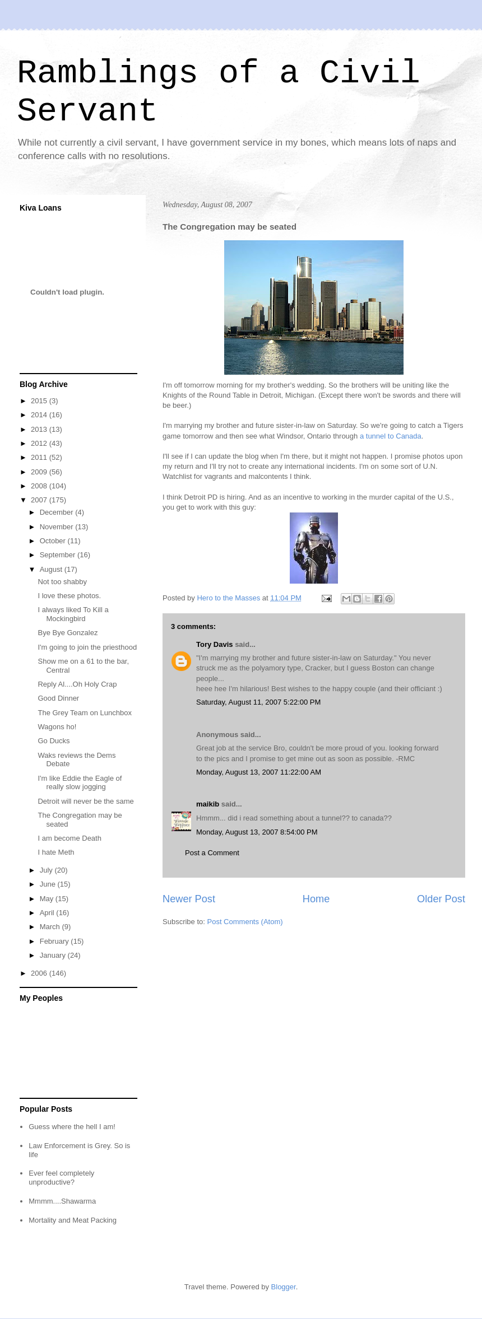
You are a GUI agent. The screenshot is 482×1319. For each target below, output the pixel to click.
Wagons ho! (57, 727)
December (58, 512)
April (48, 912)
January (54, 955)
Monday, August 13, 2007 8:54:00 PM (257, 832)
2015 (40, 401)
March (51, 926)
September (58, 555)
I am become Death (69, 838)
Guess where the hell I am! (72, 1126)
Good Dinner (58, 698)
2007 (40, 500)
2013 (40, 429)
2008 (40, 486)
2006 (40, 973)
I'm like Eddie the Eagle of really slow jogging (80, 782)
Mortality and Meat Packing (73, 1220)
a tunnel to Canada (390, 436)
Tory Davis (214, 644)
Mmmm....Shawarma (62, 1201)
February (55, 941)
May (47, 898)
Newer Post (189, 899)
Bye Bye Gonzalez (68, 632)
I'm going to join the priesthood (87, 647)
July (47, 870)
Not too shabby (62, 581)
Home (316, 899)
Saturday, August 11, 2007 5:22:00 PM (258, 702)
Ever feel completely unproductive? (61, 1177)
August (52, 569)
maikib (207, 804)
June (49, 884)
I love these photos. (69, 595)
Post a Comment (212, 853)
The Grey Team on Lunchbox (84, 713)
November (58, 527)
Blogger (283, 1287)
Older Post (441, 899)
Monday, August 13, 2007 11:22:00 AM (258, 772)
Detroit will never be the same (85, 801)
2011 (40, 457)
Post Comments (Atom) (245, 921)
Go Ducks (53, 741)
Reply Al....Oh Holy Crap (77, 684)
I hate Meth (56, 852)
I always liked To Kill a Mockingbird (73, 614)
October (54, 541)
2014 (40, 415)
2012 (40, 443)
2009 (40, 472)
